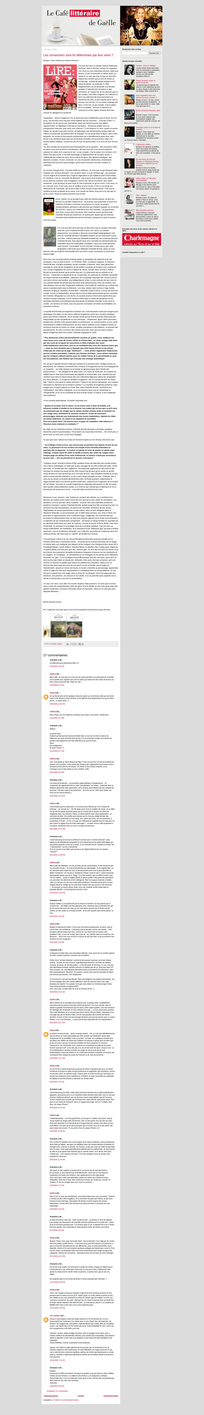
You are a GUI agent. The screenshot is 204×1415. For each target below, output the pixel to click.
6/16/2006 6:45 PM (57, 1209)
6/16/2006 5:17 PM (57, 1185)
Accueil (81, 1396)
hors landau (54, 1316)
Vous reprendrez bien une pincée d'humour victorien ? (146, 96)
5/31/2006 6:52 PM (57, 772)
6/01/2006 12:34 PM (57, 855)
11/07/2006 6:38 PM (57, 1282)
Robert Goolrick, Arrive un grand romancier (145, 82)
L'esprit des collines (143, 144)
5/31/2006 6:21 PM (57, 751)
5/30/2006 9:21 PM (57, 685)
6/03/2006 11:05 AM (57, 1160)
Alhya (52, 693)
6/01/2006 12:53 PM (57, 893)
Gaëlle (52, 674)
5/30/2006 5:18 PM (57, 666)
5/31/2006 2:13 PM (57, 718)
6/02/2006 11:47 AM (57, 1058)
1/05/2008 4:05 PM (57, 1386)
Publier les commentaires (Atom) (66, 1400)
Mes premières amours (144, 210)
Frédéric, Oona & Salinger (146, 66)
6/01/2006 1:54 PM (57, 916)
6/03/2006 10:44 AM (57, 1108)
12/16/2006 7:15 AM (57, 1360)
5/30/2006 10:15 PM (57, 704)
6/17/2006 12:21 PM (57, 1256)
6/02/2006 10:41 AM (57, 1023)
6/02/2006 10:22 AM (57, 992)
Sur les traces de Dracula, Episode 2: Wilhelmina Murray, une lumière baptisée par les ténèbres (147, 162)
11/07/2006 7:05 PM (57, 1308)
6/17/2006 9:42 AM (57, 1230)
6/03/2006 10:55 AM (57, 1131)
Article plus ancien (111, 1396)
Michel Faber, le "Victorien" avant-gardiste (146, 179)
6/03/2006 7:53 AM (57, 1082)
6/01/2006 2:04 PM (57, 942)
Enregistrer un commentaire (57, 1391)
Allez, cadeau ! (141, 195)
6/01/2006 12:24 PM (57, 829)
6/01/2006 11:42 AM (57, 796)
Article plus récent (51, 1396)
